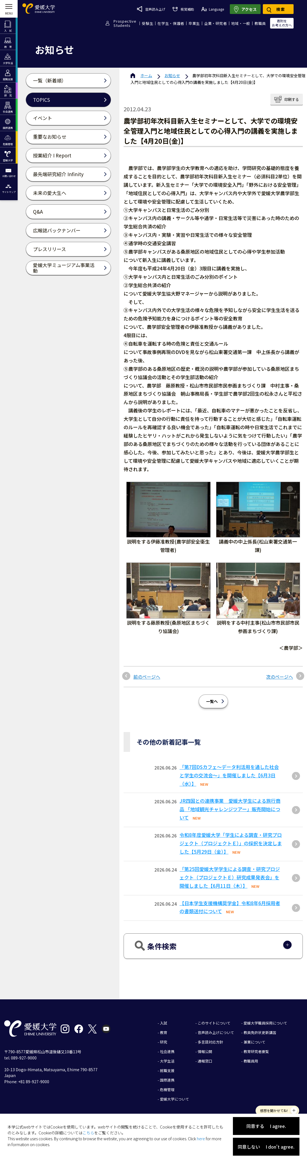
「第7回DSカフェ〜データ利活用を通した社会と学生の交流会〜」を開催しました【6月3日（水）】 (229, 775)
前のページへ (146, 677)
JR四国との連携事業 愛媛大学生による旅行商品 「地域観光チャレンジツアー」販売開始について (230, 809)
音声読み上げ (151, 9)
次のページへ (279, 677)
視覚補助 (183, 9)
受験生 (147, 23)
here (201, 1138)
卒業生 (194, 23)
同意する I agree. (266, 1126)
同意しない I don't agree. (266, 1146)
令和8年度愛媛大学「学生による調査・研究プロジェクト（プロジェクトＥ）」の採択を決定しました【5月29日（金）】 (231, 843)
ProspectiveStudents (125, 23)
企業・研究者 (215, 23)
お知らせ (172, 75)
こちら (88, 1133)
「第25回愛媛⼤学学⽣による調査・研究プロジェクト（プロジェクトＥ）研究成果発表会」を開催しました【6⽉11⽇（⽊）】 (230, 877)
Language (212, 9)
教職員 (260, 23)
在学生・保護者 (170, 23)
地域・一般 (240, 23)
